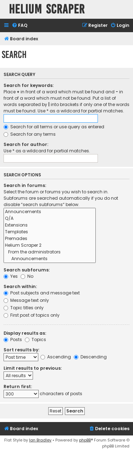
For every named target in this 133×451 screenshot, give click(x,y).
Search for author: (26, 144)
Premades (49, 238)
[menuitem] (19, 25)
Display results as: (25, 333)
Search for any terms (30, 134)
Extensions (49, 225)
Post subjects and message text (42, 293)
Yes (11, 276)
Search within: (20, 286)
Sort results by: (21, 350)
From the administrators (49, 252)
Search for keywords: (29, 85)
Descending (90, 357)
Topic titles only (24, 308)
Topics (35, 339)
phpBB (85, 440)
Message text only (26, 300)
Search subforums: (27, 270)
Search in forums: (25, 185)
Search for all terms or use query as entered (54, 127)
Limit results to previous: (33, 368)
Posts (13, 339)
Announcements (49, 212)
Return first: (18, 386)
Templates (49, 232)
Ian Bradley (40, 440)
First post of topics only (32, 315)
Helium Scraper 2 (49, 245)
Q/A (49, 218)
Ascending (55, 357)
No (27, 276)
